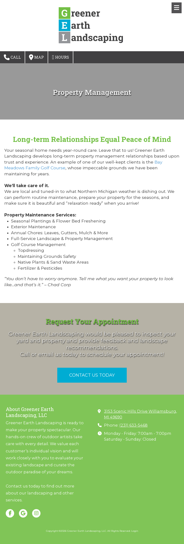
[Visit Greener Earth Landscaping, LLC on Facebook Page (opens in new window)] (10, 513)
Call (12, 57)
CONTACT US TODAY (92, 375)
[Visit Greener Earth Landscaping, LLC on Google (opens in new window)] (23, 513)
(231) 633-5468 (133, 425)
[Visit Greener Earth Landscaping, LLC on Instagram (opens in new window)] (36, 513)
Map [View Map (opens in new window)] (36, 57)
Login (134, 530)
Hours (60, 57)
